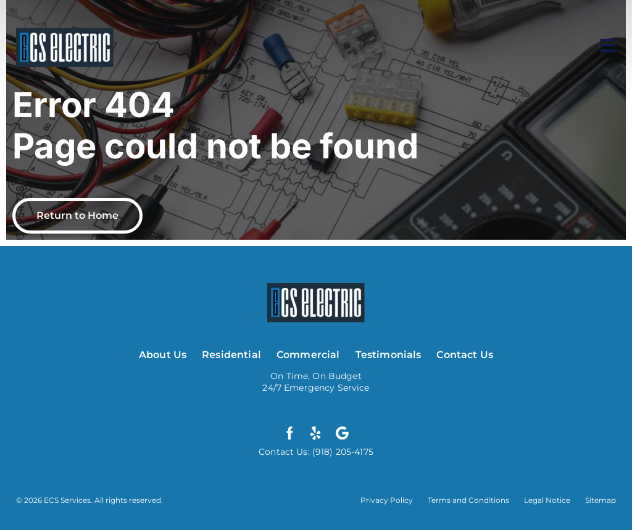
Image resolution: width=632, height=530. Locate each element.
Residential (231, 355)
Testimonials (389, 355)
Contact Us (464, 355)
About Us (162, 355)
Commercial (308, 355)
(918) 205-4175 (341, 451)
